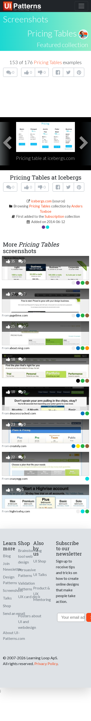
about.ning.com (20, 348)
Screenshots (13, 590)
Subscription (54, 216)
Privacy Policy (46, 663)
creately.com (18, 446)
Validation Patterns (26, 586)
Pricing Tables (52, 33)
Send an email (14, 613)
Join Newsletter (12, 566)
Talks (7, 598)
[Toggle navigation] (81, 6)
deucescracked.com (23, 413)
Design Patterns (10, 580)
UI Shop (39, 561)
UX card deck (29, 596)
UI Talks (40, 574)
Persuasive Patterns (27, 572)
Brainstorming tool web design (30, 556)
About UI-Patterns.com (14, 635)
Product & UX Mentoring (42, 594)
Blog (7, 555)
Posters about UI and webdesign (29, 621)
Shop (7, 605)
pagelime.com (19, 315)
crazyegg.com (19, 478)
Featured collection (62, 44)
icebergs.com (41, 201)
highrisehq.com (20, 511)
